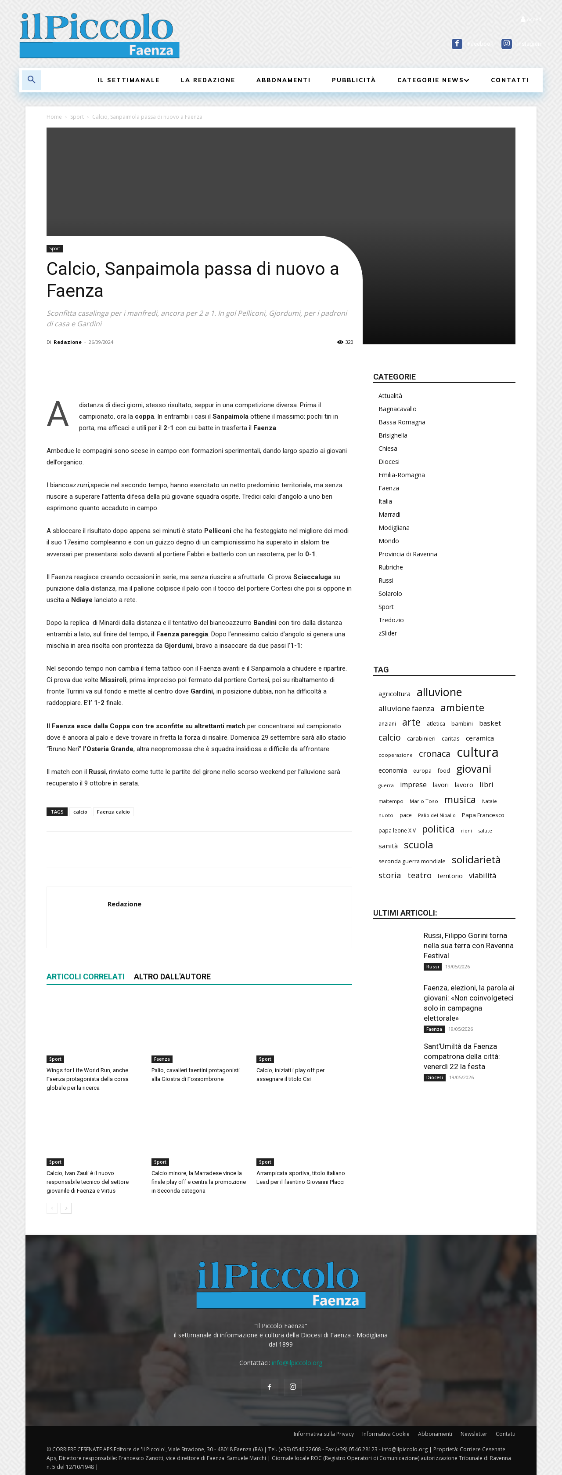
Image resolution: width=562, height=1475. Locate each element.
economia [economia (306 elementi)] (392, 770)
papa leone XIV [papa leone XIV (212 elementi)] (397, 830)
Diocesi (389, 461)
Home (54, 116)
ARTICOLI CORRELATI (86, 976)
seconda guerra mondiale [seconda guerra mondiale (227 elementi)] (412, 861)
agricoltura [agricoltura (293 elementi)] (394, 694)
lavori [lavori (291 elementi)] (441, 785)
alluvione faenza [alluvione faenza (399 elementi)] (406, 708)
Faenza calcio (113, 811)
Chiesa (387, 448)
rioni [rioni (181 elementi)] (466, 831)
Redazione (68, 342)
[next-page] (66, 1208)
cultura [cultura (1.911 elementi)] (478, 752)
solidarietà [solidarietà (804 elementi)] (476, 859)
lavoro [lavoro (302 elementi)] (464, 784)
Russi (385, 580)
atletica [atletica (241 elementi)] (436, 723)
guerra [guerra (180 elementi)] (386, 785)
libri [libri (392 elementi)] (486, 784)
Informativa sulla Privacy (324, 1434)
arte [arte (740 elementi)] (411, 722)
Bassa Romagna (401, 422)
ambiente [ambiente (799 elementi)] (462, 707)
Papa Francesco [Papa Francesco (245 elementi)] (483, 815)
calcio (80, 811)
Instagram (530, 43)
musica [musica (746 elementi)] (460, 799)
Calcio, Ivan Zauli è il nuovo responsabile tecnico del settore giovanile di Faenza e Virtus (88, 1182)
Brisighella (392, 435)
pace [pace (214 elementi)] (406, 814)
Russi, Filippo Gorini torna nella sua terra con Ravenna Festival (469, 945)
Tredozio (391, 620)
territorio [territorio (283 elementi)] (450, 876)
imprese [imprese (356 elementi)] (413, 784)
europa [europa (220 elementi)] (422, 770)
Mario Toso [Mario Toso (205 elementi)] (424, 801)
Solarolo (390, 593)
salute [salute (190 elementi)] (485, 830)
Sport (77, 116)
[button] (31, 80)
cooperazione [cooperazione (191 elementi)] (395, 755)
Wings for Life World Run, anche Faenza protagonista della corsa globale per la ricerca (88, 1079)
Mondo (388, 541)
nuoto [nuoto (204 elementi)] (385, 815)
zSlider (387, 633)
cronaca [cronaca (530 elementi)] (434, 753)
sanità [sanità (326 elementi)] (388, 845)
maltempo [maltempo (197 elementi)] (390, 801)
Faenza (162, 1059)
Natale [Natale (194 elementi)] (489, 801)
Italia (385, 501)
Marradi (389, 514)
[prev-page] (52, 1208)
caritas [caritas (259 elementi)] (451, 738)
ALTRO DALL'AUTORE (172, 976)
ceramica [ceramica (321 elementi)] (480, 738)
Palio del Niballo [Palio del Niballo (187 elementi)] (437, 815)
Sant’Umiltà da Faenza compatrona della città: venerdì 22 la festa (462, 1056)
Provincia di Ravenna (407, 554)
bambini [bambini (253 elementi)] (462, 723)
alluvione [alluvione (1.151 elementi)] (439, 692)
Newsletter (474, 1434)
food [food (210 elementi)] (444, 770)
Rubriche (390, 567)
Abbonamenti (435, 1434)
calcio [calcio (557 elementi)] (389, 737)
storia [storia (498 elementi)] (389, 875)
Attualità (390, 395)
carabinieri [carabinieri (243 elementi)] (421, 738)
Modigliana (394, 527)
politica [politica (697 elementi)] (438, 828)
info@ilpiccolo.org (297, 1362)
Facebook (481, 43)
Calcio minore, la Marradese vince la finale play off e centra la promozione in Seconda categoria (198, 1182)
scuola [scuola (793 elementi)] (418, 844)
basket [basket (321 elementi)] (490, 723)
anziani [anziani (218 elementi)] (387, 723)
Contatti (505, 1434)
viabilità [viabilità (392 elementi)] (482, 875)
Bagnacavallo (397, 409)
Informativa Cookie (386, 1434)
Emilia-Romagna (401, 475)
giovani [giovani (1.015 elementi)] (473, 768)
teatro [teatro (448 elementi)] (419, 875)
